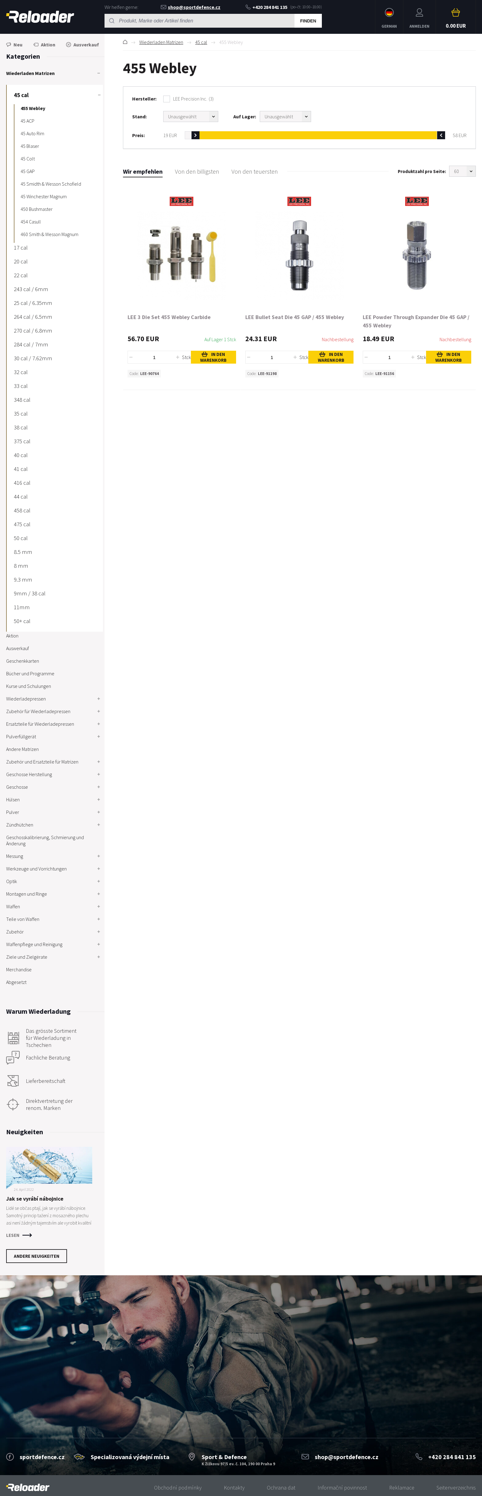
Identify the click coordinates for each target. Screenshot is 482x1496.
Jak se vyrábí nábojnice (34, 1198)
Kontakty (234, 1487)
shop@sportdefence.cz (190, 7)
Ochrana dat (281, 1487)
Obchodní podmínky (178, 1487)
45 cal (201, 42)
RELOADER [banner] (40, 17)
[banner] (27, 1487)
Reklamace (401, 1487)
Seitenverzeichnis (456, 1487)
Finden (308, 20)
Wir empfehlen (143, 171)
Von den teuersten (254, 171)
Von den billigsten (197, 171)
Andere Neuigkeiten (36, 1256)
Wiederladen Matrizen (161, 42)
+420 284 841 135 (266, 7)
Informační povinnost (342, 1487)
